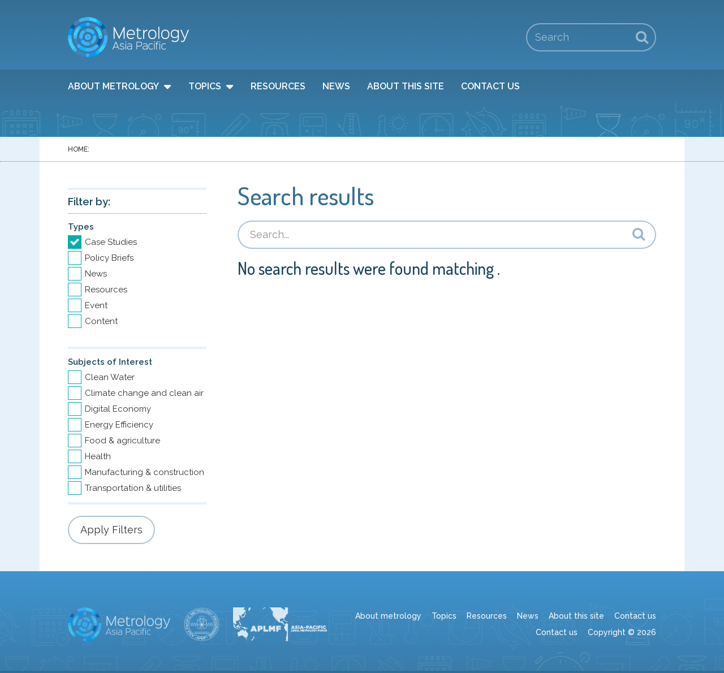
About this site (405, 86)
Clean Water (110, 377)
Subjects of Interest (110, 362)
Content (101, 321)
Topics (204, 86)
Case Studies (111, 242)
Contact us (490, 86)
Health (98, 456)
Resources (278, 86)
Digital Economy (118, 409)
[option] (137, 242)
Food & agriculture (122, 440)
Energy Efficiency (119, 425)
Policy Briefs (109, 258)
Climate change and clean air (144, 393)
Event (96, 305)
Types (81, 227)
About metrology (113, 86)
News (336, 86)
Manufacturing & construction (144, 472)
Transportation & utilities (133, 488)
